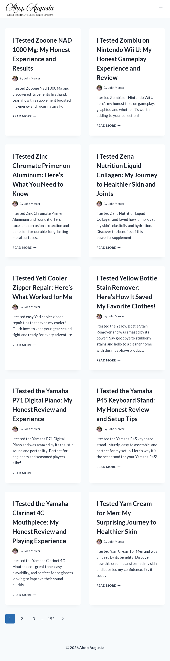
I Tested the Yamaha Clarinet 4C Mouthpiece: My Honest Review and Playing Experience (40, 522)
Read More (24, 116)
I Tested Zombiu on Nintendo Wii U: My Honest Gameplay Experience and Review (124, 58)
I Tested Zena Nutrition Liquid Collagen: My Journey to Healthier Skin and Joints (127, 174)
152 (51, 618)
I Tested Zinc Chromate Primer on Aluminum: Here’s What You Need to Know (41, 174)
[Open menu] (160, 8)
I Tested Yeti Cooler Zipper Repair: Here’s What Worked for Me (42, 287)
